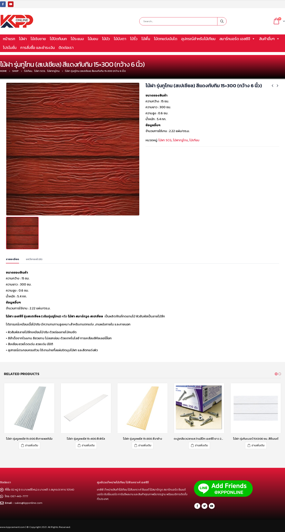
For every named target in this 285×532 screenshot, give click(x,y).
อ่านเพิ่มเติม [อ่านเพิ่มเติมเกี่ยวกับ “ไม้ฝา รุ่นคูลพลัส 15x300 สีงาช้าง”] (144, 445)
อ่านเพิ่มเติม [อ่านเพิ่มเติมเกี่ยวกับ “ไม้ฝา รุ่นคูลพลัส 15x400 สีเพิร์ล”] (88, 445)
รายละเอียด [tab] (12, 259)
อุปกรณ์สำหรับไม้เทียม (198, 39)
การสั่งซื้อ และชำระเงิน (37, 47)
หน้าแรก (9, 39)
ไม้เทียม (194, 140)
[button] (276, 373)
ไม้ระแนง (77, 39)
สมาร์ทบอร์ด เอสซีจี (237, 39)
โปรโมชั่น (9, 47)
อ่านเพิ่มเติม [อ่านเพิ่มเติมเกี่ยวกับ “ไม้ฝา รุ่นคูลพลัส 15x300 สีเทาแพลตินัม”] (31, 445)
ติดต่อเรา (66, 47)
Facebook (197, 506)
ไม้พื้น (145, 39)
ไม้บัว (106, 39)
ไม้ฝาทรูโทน (180, 140)
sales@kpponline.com (28, 503)
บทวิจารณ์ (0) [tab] (34, 259)
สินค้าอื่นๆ (269, 39)
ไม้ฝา (23, 39)
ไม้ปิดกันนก (58, 39)
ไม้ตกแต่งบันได (165, 39)
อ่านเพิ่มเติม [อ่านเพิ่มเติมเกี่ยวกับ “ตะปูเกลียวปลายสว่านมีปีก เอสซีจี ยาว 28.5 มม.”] (201, 445)
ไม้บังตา (120, 39)
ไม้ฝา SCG (165, 140)
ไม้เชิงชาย (38, 39)
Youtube (212, 506)
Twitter (204, 506)
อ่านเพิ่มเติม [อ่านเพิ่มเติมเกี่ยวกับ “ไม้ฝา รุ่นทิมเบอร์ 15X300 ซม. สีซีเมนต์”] (258, 445)
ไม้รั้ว (134, 39)
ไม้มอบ (93, 39)
